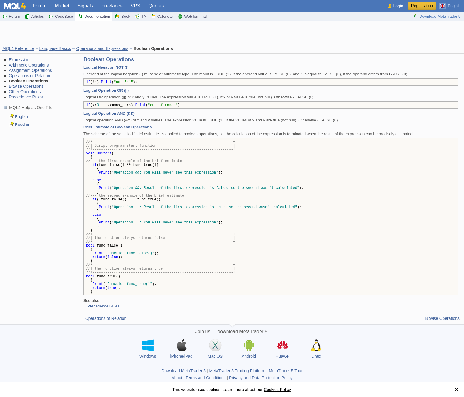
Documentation (94, 16)
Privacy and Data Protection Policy (261, 377)
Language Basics (55, 48)
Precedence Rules (26, 97)
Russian (22, 124)
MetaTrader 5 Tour (285, 370)
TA (140, 16)
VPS (135, 5)
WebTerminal (192, 16)
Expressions (20, 59)
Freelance (112, 5)
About (176, 377)
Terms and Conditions (205, 377)
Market (62, 5)
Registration (422, 5)
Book (122, 16)
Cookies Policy (277, 389)
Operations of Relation (29, 75)
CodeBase (61, 16)
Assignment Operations (30, 70)
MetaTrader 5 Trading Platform (237, 370)
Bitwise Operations (26, 86)
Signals (85, 5)
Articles (34, 16)
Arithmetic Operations (29, 65)
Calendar (162, 16)
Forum (39, 5)
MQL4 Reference (18, 48)
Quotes (156, 5)
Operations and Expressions (102, 48)
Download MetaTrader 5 (436, 16)
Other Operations (25, 91)
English (21, 116)
